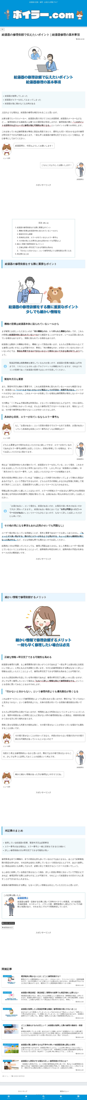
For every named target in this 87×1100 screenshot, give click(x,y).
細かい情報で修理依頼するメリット (30, 245)
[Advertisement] (43, 201)
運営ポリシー (64, 1093)
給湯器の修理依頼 (8, 924)
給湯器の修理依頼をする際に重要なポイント (34, 228)
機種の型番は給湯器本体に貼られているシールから (38, 231)
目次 (40, 223)
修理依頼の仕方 (7, 928)
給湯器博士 (23, 899)
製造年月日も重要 (25, 234)
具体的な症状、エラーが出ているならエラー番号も (38, 238)
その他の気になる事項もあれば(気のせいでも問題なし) (40, 241)
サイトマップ (22, 1093)
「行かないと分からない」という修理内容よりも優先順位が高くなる (45, 252)
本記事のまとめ (23, 255)
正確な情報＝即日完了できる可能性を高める (36, 248)
